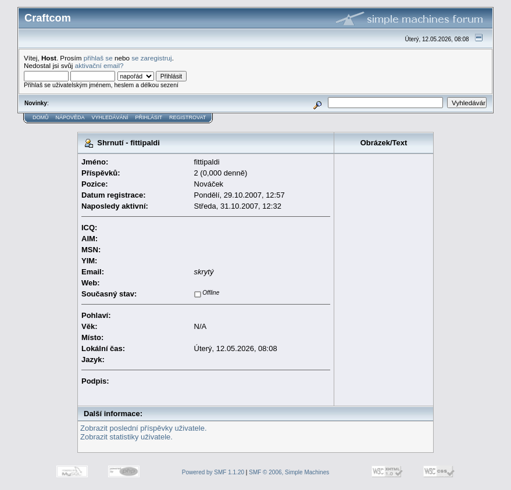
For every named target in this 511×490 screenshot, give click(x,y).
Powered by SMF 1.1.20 (213, 472)
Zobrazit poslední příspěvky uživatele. (143, 428)
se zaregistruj (151, 58)
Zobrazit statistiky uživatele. (126, 436)
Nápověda (70, 117)
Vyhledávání (110, 117)
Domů (41, 117)
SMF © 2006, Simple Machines (289, 472)
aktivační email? (99, 65)
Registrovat (187, 117)
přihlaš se (98, 58)
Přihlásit (149, 117)
